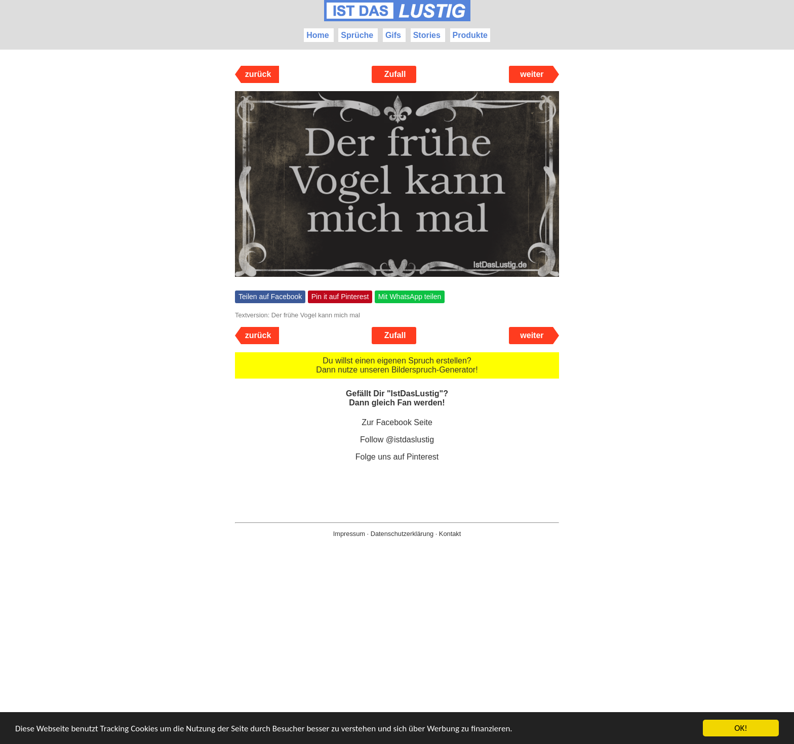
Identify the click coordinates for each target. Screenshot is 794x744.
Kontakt (450, 534)
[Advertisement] (397, 657)
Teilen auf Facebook (270, 297)
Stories (427, 35)
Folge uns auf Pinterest (397, 456)
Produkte (470, 35)
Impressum (349, 534)
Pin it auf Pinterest (340, 297)
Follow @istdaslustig (397, 439)
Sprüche (357, 35)
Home (317, 35)
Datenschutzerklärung (402, 534)
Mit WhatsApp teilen (410, 297)
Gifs (393, 35)
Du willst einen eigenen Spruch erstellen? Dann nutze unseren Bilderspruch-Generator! (397, 365)
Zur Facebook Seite (397, 422)
